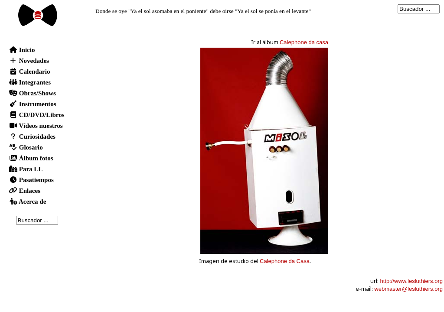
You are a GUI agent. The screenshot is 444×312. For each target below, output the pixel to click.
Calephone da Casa (285, 261)
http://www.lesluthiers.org (411, 281)
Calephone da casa (304, 42)
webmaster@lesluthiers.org (408, 289)
